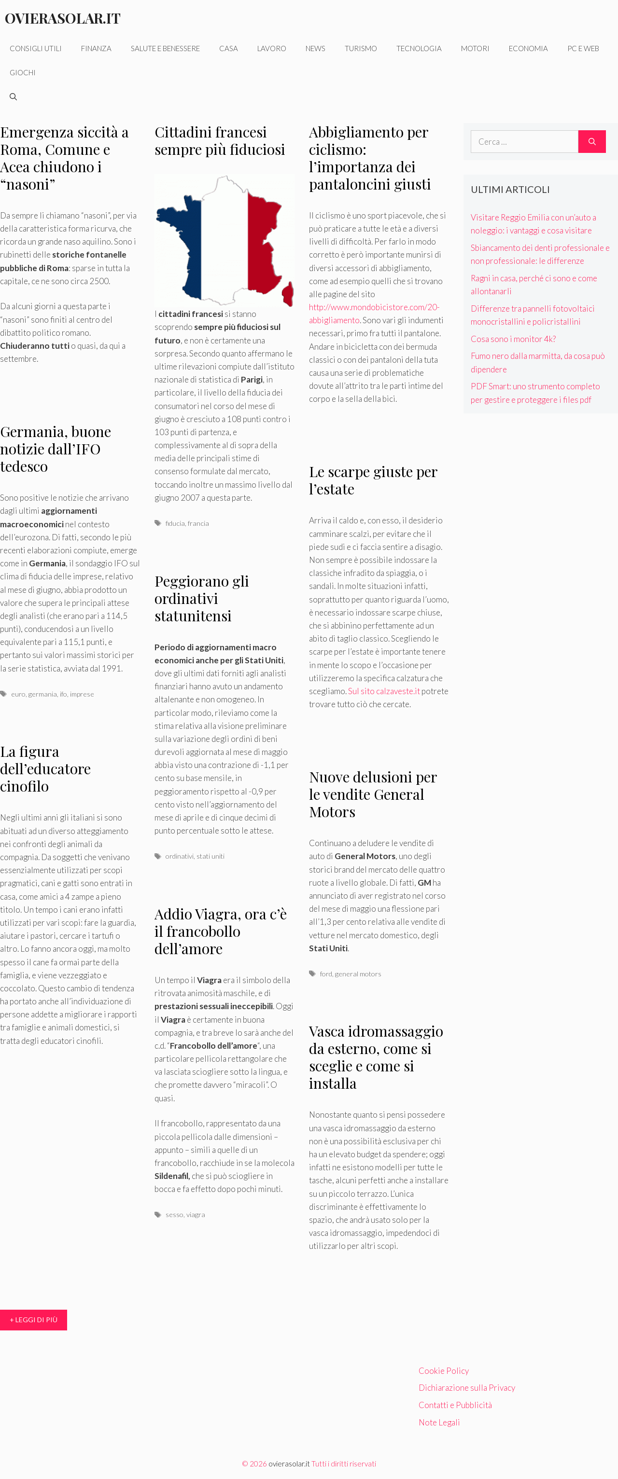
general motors (358, 974)
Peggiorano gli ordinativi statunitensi (201, 598)
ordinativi (180, 856)
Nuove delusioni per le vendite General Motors (373, 794)
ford (326, 974)
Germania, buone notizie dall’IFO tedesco (55, 449)
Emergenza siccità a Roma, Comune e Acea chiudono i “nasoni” (64, 157)
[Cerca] (592, 141)
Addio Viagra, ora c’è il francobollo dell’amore (220, 931)
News (315, 48)
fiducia (175, 523)
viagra (195, 1214)
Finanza (96, 48)
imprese (82, 694)
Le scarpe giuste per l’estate (373, 480)
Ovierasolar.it (63, 18)
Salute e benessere (165, 48)
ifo (63, 694)
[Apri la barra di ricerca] (13, 96)
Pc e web (583, 48)
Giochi (23, 72)
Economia (528, 48)
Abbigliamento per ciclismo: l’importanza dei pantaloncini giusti (370, 157)
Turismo (361, 48)
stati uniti (211, 856)
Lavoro (271, 48)
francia (198, 523)
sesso (174, 1214)
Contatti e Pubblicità (455, 1405)
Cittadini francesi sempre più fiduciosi (219, 140)
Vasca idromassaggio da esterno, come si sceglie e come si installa (376, 1057)
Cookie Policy (444, 1371)
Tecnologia (419, 48)
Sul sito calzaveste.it (384, 691)
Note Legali (439, 1422)
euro (18, 694)
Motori (475, 48)
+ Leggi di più (33, 1319)
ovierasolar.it (289, 1463)
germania (42, 694)
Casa (228, 48)
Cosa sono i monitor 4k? (513, 339)
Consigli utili (36, 48)
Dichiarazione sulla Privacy (467, 1388)
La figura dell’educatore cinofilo (45, 768)
